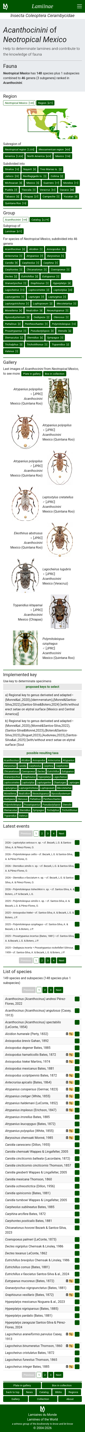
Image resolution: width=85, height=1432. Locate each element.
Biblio (58, 1392)
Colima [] (57, 176)
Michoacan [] (13, 182)
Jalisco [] (12, 176)
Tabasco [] (12, 196)
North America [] (39, 156)
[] (19, 149)
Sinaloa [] (12, 169)
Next (61, 833)
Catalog (44, 1392)
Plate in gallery (32, 373)
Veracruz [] (47, 189)
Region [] (45, 102)
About (70, 1399)
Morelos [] (70, 182)
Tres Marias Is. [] (51, 169)
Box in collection (54, 373)
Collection (43, 1399)
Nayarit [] (29, 169)
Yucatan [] (70, 196)
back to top (13, 1392)
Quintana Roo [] (15, 203)
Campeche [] (51, 196)
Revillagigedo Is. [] (34, 176)
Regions (73, 1392)
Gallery (15, 1399)
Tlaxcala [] (28, 189)
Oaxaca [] (67, 189)
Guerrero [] (51, 182)
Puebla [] (11, 189)
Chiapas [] (30, 196)
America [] (14, 156)
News (29, 1392)
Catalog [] (40, 219)
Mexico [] (62, 156)
